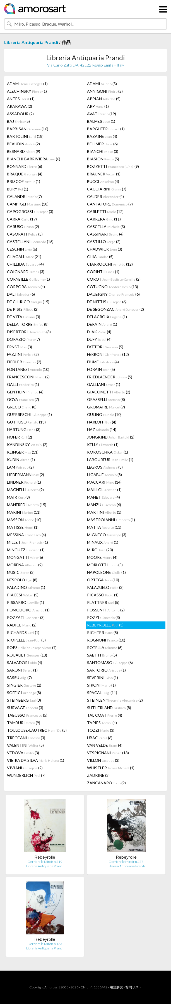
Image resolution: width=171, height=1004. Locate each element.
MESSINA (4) (26, 534)
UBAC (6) (99, 737)
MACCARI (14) (104, 482)
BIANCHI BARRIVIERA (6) (33, 158)
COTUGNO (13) (112, 286)
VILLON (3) (103, 760)
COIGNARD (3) (25, 271)
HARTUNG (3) (23, 429)
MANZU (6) (104, 504)
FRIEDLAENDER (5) (109, 376)
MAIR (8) (18, 497)
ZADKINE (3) (98, 775)
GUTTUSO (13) (26, 422)
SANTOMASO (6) (110, 662)
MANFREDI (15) (26, 504)
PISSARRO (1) (25, 602)
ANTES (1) (21, 98)
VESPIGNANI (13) (108, 752)
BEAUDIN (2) (23, 143)
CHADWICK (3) (104, 249)
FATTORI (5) (105, 346)
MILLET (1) (27, 542)
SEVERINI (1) (102, 677)
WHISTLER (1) (110, 767)
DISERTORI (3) (29, 331)
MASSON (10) (24, 519)
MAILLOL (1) (104, 489)
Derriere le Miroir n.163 (45, 944)
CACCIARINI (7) (106, 189)
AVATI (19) (101, 113)
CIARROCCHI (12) (110, 264)
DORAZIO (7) (23, 339)
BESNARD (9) (23, 151)
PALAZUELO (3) (105, 587)
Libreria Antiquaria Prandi (31, 42)
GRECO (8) (22, 407)
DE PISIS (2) (22, 309)
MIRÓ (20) (100, 549)
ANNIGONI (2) (105, 91)
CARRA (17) (22, 219)
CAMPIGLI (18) (28, 204)
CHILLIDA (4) (25, 264)
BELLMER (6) (102, 143)
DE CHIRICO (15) (28, 301)
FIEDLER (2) (24, 361)
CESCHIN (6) (22, 249)
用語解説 (116, 987)
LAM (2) (20, 467)
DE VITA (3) (23, 316)
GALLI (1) (23, 384)
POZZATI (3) (26, 617)
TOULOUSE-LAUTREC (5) (37, 730)
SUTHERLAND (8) (109, 707)
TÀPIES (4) (102, 722)
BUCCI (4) (103, 181)
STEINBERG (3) (24, 700)
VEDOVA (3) (23, 752)
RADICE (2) (22, 625)
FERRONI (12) (108, 354)
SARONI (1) (22, 670)
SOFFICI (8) (24, 692)
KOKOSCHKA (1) (107, 452)
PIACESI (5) (22, 594)
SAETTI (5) (102, 655)
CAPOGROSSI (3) (30, 211)
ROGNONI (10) (106, 640)
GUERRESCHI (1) (29, 414)
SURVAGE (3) (25, 707)
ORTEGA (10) (103, 579)
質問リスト (133, 987)
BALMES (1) (101, 121)
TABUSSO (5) (27, 715)
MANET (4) (103, 497)
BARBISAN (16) (27, 128)
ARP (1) (98, 106)
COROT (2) (114, 279)
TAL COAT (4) (104, 715)
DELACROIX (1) (107, 316)
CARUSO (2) (23, 226)
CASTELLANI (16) (30, 241)
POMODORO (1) (28, 610)
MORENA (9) (25, 564)
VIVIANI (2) (25, 767)
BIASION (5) (103, 158)
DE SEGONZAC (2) (115, 309)
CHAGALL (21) (24, 256)
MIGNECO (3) (106, 534)
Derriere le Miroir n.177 (126, 861)
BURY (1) (17, 189)
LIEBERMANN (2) (25, 474)
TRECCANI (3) (26, 737)
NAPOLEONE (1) (106, 572)
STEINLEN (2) (115, 700)
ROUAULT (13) (27, 655)
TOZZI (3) (100, 730)
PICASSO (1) (103, 594)
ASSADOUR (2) (20, 113)
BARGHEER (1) (106, 128)
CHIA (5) (100, 256)
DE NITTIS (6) (107, 301)
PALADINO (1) (26, 587)
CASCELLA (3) (106, 226)
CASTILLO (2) (104, 241)
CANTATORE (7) (110, 204)
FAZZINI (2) (23, 354)
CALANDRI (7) (24, 196)
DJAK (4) (99, 331)
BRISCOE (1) (23, 181)
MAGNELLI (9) (25, 489)
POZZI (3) (103, 617)
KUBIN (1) (21, 459)
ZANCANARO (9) (106, 782)
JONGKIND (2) (110, 437)
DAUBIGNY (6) (113, 294)
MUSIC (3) (21, 572)
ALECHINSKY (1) (27, 91)
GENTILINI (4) (25, 392)
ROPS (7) (32, 647)
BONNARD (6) (24, 166)
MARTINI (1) (104, 512)
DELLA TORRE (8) (28, 324)
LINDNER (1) (24, 482)
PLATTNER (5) (103, 602)
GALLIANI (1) (103, 384)
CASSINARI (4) (105, 234)
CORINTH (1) (103, 271)
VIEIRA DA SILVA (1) (35, 760)
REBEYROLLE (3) (105, 625)
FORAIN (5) (101, 369)
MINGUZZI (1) (26, 549)
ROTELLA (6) (104, 647)
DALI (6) (21, 294)
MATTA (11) (104, 527)
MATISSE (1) (22, 527)
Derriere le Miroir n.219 (45, 861)
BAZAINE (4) (102, 136)
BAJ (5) (18, 121)
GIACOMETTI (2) (108, 392)
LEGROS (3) (105, 467)
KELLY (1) (103, 444)
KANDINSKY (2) (27, 444)
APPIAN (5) (104, 98)
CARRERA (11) (104, 219)
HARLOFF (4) (101, 422)
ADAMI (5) (102, 83)
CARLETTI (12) (105, 211)
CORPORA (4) (26, 286)
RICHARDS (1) (23, 632)
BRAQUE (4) (24, 174)
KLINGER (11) (22, 452)
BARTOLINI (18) (25, 136)
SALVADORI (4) (24, 662)
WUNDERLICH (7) (26, 775)
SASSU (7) (19, 677)
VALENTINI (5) (25, 745)
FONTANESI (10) (28, 369)
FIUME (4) (103, 361)
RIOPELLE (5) (26, 640)
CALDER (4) (105, 196)
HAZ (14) (101, 429)
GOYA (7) (23, 399)
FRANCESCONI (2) (28, 376)
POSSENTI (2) (106, 610)
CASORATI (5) (25, 234)
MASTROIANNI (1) (111, 519)
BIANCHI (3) (102, 151)
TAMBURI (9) (23, 722)
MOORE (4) (102, 557)
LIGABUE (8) (104, 474)
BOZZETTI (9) (113, 166)
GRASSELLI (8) (106, 399)
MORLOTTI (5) (105, 564)
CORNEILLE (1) (28, 279)
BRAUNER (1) (104, 174)
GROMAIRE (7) (106, 407)
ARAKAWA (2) (19, 106)
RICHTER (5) (102, 632)
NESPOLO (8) (22, 579)
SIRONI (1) (101, 685)
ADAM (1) (27, 83)
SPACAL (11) (102, 692)
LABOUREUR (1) (110, 459)
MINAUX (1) (102, 542)
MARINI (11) (23, 512)
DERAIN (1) (102, 324)
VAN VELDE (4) (104, 745)
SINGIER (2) (24, 685)
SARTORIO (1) (106, 670)
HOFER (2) (19, 437)
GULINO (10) (104, 414)
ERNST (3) (19, 346)
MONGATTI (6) (25, 557)
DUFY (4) (99, 339)
